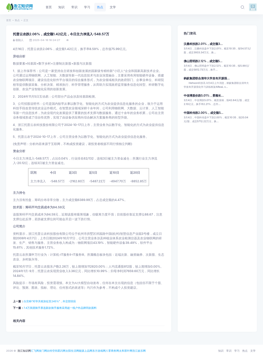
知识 (221, 350)
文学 (253, 350)
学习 (237, 350)
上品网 (88, 350)
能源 (81, 350)
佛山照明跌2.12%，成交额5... (203, 61)
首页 (8, 20)
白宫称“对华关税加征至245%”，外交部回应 (50, 301)
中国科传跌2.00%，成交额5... (203, 112)
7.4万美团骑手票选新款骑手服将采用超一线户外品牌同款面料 (60, 307)
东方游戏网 (99, 350)
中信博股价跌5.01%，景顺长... (204, 95)
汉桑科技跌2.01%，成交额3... (203, 44)
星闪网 (62, 350)
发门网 (43, 350)
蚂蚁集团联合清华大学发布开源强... (207, 78)
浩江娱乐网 (139, 350)
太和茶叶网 (125, 350)
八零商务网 (112, 350)
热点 (17, 20)
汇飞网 (35, 350)
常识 (229, 350)
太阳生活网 (72, 350)
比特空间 (52, 350)
